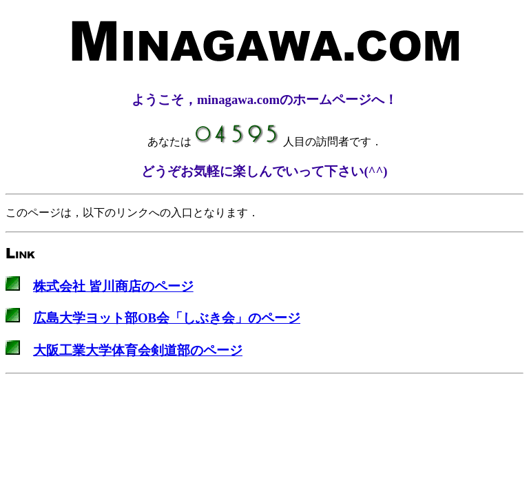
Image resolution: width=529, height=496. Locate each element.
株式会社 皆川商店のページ (113, 286)
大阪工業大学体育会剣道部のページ (137, 350)
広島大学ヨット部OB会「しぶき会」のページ (166, 318)
